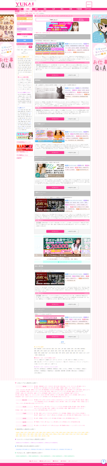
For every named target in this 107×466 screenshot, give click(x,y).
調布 (83, 395)
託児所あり (36, 370)
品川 (88, 389)
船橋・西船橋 (20, 121)
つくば (71, 425)
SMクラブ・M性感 (72, 359)
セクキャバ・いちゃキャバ (56, 361)
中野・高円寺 (62, 352)
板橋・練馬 (36, 350)
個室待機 (23, 101)
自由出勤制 (20, 101)
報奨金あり (20, 96)
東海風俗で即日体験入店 (65, 449)
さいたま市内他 (58, 406)
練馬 (65, 389)
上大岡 (65, 399)
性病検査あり (23, 99)
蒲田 (25, 393)
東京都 (24, 386)
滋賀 (47, 434)
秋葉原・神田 (26, 67)
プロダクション (72, 361)
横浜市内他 (72, 399)
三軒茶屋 (41, 391)
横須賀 (19, 111)
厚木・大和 (26, 111)
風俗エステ (23, 79)
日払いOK (19, 94)
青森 (22, 432)
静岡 (32, 434)
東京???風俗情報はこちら (25, 148)
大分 (28, 436)
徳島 (17, 436)
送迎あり (27, 97)
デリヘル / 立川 (39, 37)
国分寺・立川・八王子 (84, 352)
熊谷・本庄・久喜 (27, 118)
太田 (50, 418)
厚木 (70, 401)
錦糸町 (76, 393)
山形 (37, 432)
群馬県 (30, 123)
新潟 (72, 432)
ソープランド (23, 84)
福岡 (21, 436)
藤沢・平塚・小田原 (79, 401)
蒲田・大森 (73, 350)
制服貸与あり (28, 99)
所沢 (22, 118)
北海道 (17, 432)
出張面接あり (24, 102)
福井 (83, 432)
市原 (22, 123)
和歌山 (55, 434)
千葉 (57, 432)
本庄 (29, 410)
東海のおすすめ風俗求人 (51, 442)
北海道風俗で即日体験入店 (23, 449)
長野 (87, 432)
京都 (39, 434)
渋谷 (20, 60)
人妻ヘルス (24, 89)
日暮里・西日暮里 (20, 389)
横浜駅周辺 (59, 399)
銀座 (80, 391)
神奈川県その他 (25, 113)
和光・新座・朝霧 (65, 408)
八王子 (58, 32)
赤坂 (64, 391)
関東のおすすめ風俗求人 (37, 442)
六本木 (60, 391)
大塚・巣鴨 (22, 62)
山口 (74, 434)
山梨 (17, 434)
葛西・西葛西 (40, 395)
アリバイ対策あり (22, 97)
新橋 (77, 391)
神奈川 (48, 432)
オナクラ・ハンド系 (25, 80)
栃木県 (20, 126)
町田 (26, 72)
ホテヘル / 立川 (39, 82)
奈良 (51, 434)
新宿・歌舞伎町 (20, 58)
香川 (78, 434)
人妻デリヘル (29, 89)
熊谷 (36, 410)
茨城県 (24, 425)
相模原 (22, 111)
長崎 (36, 436)
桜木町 (48, 399)
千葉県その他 (26, 123)
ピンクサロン (25, 82)
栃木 (64, 432)
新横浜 (53, 399)
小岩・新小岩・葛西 (25, 68)
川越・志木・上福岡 (24, 116)
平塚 (17, 403)
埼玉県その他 (43, 410)
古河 (80, 425)
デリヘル (19, 79)
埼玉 (53, 432)
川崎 (35, 401)
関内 (40, 399)
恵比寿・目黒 (29, 63)
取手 (76, 425)
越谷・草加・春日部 (79, 406)
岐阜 (24, 434)
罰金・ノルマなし (26, 96)
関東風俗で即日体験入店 (37, 449)
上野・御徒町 (71, 388)
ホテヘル (19, 80)
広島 (71, 434)
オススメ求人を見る (81, 19)
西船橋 (77, 413)
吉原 (22, 60)
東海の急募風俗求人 (57, 456)
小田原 (21, 403)
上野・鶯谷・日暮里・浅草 (67, 348)
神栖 (83, 425)
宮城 (29, 432)
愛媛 (86, 434)
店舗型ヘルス (28, 79)
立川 (52, 32)
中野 (56, 395)
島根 (67, 434)
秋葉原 (54, 393)
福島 (40, 432)
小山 (25, 126)
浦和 (23, 114)
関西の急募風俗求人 (69, 456)
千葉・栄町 (27, 119)
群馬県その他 (71, 418)
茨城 (68, 432)
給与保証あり (24, 94)
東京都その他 (42, 355)
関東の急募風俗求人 (34, 456)
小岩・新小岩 (32, 395)
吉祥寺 (70, 395)
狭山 (82, 408)
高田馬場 (26, 62)
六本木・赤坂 (20, 65)
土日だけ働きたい (38, 372)
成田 (20, 123)
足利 (28, 126)
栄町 (44, 413)
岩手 (25, 432)
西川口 (19, 114)
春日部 (39, 408)
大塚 (36, 389)
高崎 (26, 124)
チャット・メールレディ (23, 87)
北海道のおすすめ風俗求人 (23, 442)
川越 (57, 408)
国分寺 (55, 32)
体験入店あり (74, 370)
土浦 (37, 425)
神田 (58, 393)
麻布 (56, 391)
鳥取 (63, 434)
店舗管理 (19, 158)
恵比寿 (32, 391)
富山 (76, 432)
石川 (79, 432)
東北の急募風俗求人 (46, 456)
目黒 (36, 391)
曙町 (44, 399)
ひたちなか (56, 425)
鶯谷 (78, 388)
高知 (82, 434)
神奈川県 (19, 109)
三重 (28, 434)
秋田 (33, 432)
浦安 (24, 121)
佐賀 (32, 436)
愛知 (21, 434)
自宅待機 (27, 101)
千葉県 (23, 119)
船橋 (73, 413)
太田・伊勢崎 (20, 124)
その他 (29, 87)
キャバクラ (20, 89)
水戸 (45, 425)
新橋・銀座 (26, 65)
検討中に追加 (72, 75)
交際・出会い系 (37, 361)
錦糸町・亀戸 (44, 352)
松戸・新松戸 (28, 121)
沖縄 (48, 436)
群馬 (61, 432)
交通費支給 (29, 94)
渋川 (77, 418)
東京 (62, 393)
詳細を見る (55, 75)
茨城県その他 (24, 129)
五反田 (17, 391)
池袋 (53, 348)
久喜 (32, 410)
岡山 (59, 434)
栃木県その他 (76, 421)
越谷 (35, 408)
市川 (30, 119)
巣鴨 (40, 389)
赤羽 (20, 63)
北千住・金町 (21, 67)
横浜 (22, 109)
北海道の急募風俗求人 (21, 456)
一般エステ (24, 85)
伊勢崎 (45, 418)
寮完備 (70, 368)
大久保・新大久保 (27, 58)
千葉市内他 (49, 413)
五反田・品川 (23, 63)
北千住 (39, 393)
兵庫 (43, 434)
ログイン (89, 4)
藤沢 (87, 401)
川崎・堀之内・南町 (26, 109)
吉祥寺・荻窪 (23, 70)
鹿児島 (44, 436)
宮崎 (39, 436)
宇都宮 (23, 126)
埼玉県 (29, 113)
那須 (30, 126)
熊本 (24, 436)
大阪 (36, 434)
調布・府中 (28, 70)
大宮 (21, 114)
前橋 (24, 124)
